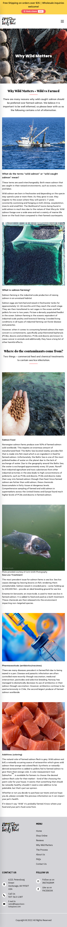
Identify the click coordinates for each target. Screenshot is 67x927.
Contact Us (41, 864)
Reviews (40, 840)
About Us (40, 854)
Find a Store (33, 11)
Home (39, 831)
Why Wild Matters (44, 845)
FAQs (38, 859)
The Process (42, 849)
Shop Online (41, 835)
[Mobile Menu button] (62, 21)
